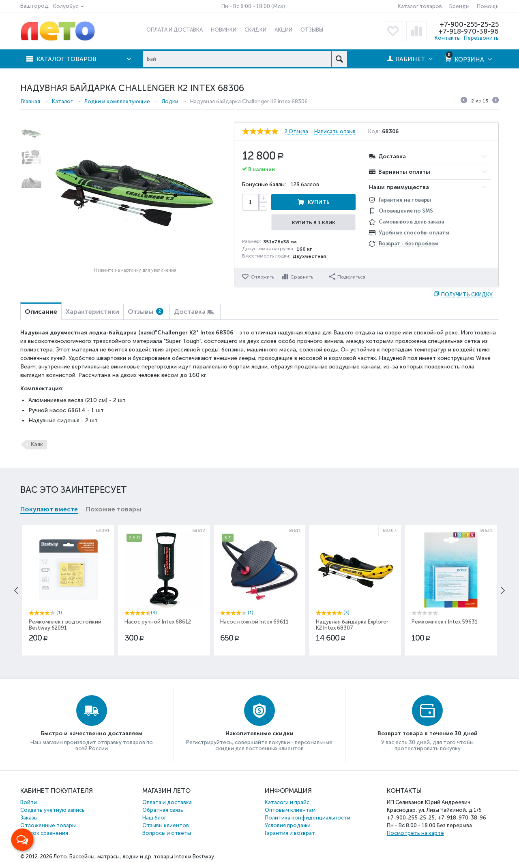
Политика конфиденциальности (307, 818)
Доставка (190, 311)
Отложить (262, 277)
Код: (374, 131)
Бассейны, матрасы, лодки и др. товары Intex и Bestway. (142, 856)
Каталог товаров (420, 6)
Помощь (488, 6)
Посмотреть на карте (415, 833)
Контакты (448, 38)
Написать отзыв (335, 131)
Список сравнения (44, 833)
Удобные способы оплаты (414, 233)
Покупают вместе (49, 509)
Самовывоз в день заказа (411, 222)
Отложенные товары (48, 825)
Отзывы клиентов (165, 825)
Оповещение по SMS (406, 211)
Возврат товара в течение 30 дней (427, 733)
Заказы (29, 818)
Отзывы (145, 311)
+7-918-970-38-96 (468, 31)
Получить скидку (467, 295)
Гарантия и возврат (290, 833)
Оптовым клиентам (290, 810)
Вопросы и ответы (166, 833)
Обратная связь (162, 810)
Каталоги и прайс (287, 802)
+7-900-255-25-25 (469, 24)
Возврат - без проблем (408, 244)
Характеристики (92, 311)
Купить (319, 202)
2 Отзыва (296, 131)
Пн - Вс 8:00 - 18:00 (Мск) (253, 6)
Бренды (459, 6)
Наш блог (154, 818)
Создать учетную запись (52, 810)
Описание (41, 311)
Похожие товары (113, 509)
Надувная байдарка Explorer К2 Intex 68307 (352, 625)
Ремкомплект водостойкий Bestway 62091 (65, 625)
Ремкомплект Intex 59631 (445, 622)
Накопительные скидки (259, 733)
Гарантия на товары (405, 200)
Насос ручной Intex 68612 (157, 622)
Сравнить (301, 277)
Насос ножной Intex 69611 (254, 622)
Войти (28, 802)
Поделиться (347, 276)
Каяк (36, 444)
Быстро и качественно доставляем (91, 733)
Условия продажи (288, 825)
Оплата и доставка (167, 802)
